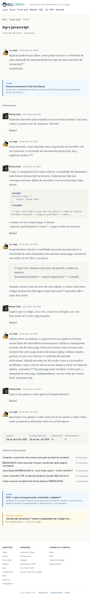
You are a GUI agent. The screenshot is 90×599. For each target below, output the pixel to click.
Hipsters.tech (55, 564)
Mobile (33, 9)
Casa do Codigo (57, 560)
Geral (12, 9)
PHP (51, 9)
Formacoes (25, 556)
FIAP (51, 556)
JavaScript (7, 572)
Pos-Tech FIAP (27, 568)
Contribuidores (56, 593)
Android (60, 9)
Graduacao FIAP (28, 564)
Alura (51, 552)
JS (46, 9)
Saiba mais (43, 593)
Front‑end (22, 9)
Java (5, 9)
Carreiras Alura (27, 552)
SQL (41, 9)
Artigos (23, 560)
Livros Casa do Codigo (31, 572)
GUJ (4, 19)
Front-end (15, 19)
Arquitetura (7, 583)
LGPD (67, 593)
